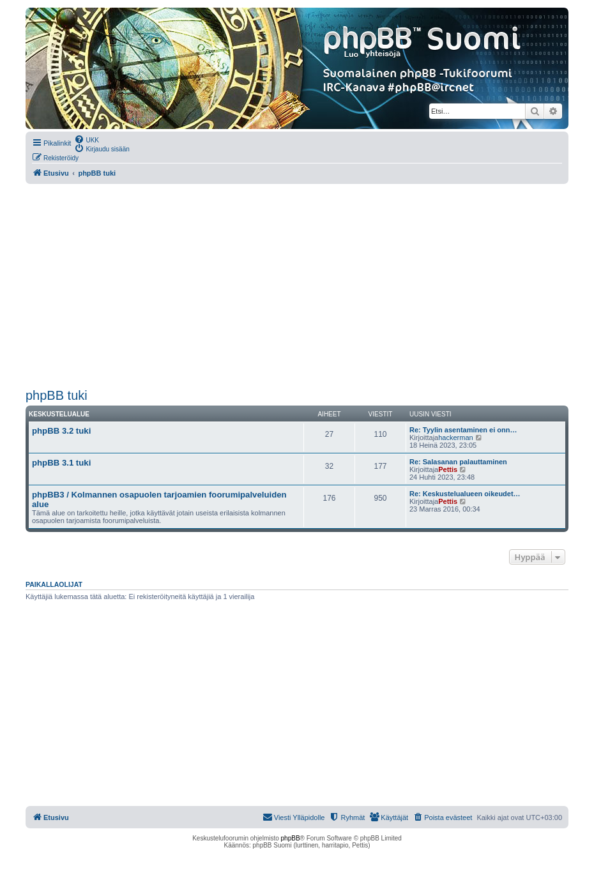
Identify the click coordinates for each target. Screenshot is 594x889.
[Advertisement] (297, 286)
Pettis (447, 469)
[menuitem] (86, 139)
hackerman (455, 437)
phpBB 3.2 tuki (61, 431)
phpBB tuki (57, 395)
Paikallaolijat (54, 584)
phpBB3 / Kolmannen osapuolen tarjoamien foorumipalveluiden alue (159, 499)
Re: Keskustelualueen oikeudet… (465, 494)
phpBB (290, 838)
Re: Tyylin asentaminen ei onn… (463, 430)
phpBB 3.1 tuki (61, 462)
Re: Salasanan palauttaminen (458, 462)
